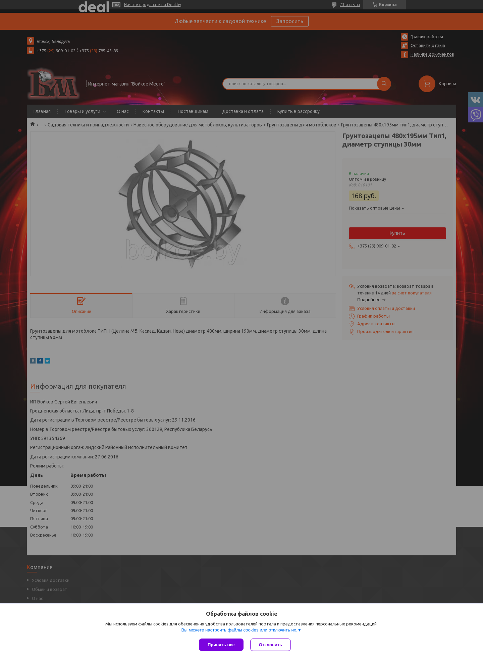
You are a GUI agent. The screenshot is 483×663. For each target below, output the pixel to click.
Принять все (221, 644)
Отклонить (270, 644)
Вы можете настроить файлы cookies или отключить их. (239, 629)
